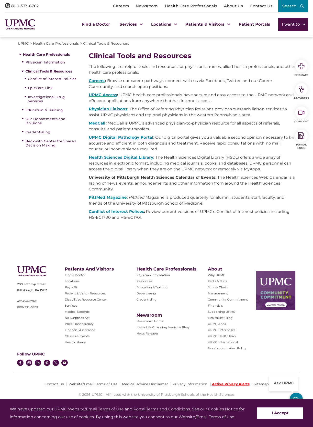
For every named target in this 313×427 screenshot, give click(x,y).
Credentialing (37, 132)
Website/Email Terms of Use (93, 384)
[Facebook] (20, 363)
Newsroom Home (150, 321)
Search (289, 6)
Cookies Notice (223, 409)
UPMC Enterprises (221, 330)
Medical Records (77, 311)
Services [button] (131, 24)
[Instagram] (29, 363)
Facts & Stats (217, 281)
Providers (301, 91)
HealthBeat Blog (220, 318)
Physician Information (45, 62)
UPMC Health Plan (222, 336)
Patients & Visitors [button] (207, 24)
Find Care (301, 68)
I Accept (280, 413)
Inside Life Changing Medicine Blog (162, 327)
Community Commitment (228, 299)
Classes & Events (77, 336)
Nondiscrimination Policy (227, 348)
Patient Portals (254, 24)
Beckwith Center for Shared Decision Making (50, 143)
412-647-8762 (27, 301)
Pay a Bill (71, 287)
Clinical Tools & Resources (48, 71)
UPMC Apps (217, 324)
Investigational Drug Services (46, 99)
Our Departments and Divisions (45, 121)
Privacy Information (190, 384)
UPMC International (223, 342)
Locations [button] (163, 24)
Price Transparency (79, 324)
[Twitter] (56, 363)
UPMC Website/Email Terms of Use (89, 409)
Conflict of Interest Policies (52, 79)
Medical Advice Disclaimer (145, 384)
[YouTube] (64, 363)
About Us (233, 6)
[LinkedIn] (38, 363)
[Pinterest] (47, 363)
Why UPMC (216, 275)
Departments (146, 293)
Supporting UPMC (221, 311)
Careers (121, 6)
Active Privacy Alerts (230, 384)
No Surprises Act (77, 318)
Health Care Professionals (191, 6)
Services (71, 305)
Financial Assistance (80, 330)
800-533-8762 (22, 6)
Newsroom (147, 6)
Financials (215, 305)
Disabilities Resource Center (86, 299)
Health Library (75, 342)
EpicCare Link (40, 88)
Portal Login (301, 140)
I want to (293, 24)
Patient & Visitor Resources (85, 293)
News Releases (147, 333)
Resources (144, 281)
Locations (72, 281)
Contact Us (261, 6)
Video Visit (301, 114)
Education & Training (44, 110)
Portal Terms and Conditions (162, 409)
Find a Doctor (96, 24)
